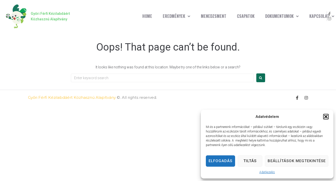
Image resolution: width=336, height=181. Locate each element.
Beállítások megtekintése (297, 161)
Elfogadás (220, 161)
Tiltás (250, 161)
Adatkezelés (267, 172)
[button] (325, 116)
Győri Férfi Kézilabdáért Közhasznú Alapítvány (72, 97)
